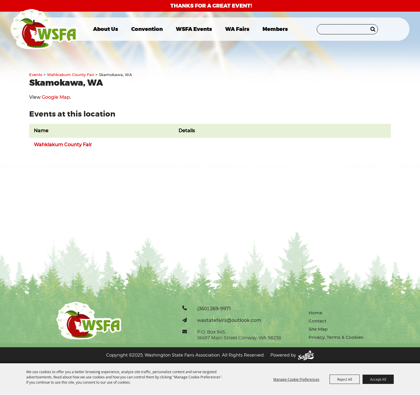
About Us (105, 29)
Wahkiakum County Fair (70, 74)
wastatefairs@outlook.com (229, 320)
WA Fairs (237, 29)
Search (373, 29)
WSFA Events (194, 29)
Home (315, 312)
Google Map (56, 97)
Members (275, 29)
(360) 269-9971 (214, 308)
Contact (317, 321)
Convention (147, 29)
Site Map (318, 329)
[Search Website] (347, 29)
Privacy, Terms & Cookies (336, 337)
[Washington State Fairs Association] (44, 29)
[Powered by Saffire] (306, 355)
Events (35, 74)
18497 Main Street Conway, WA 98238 (239, 338)
